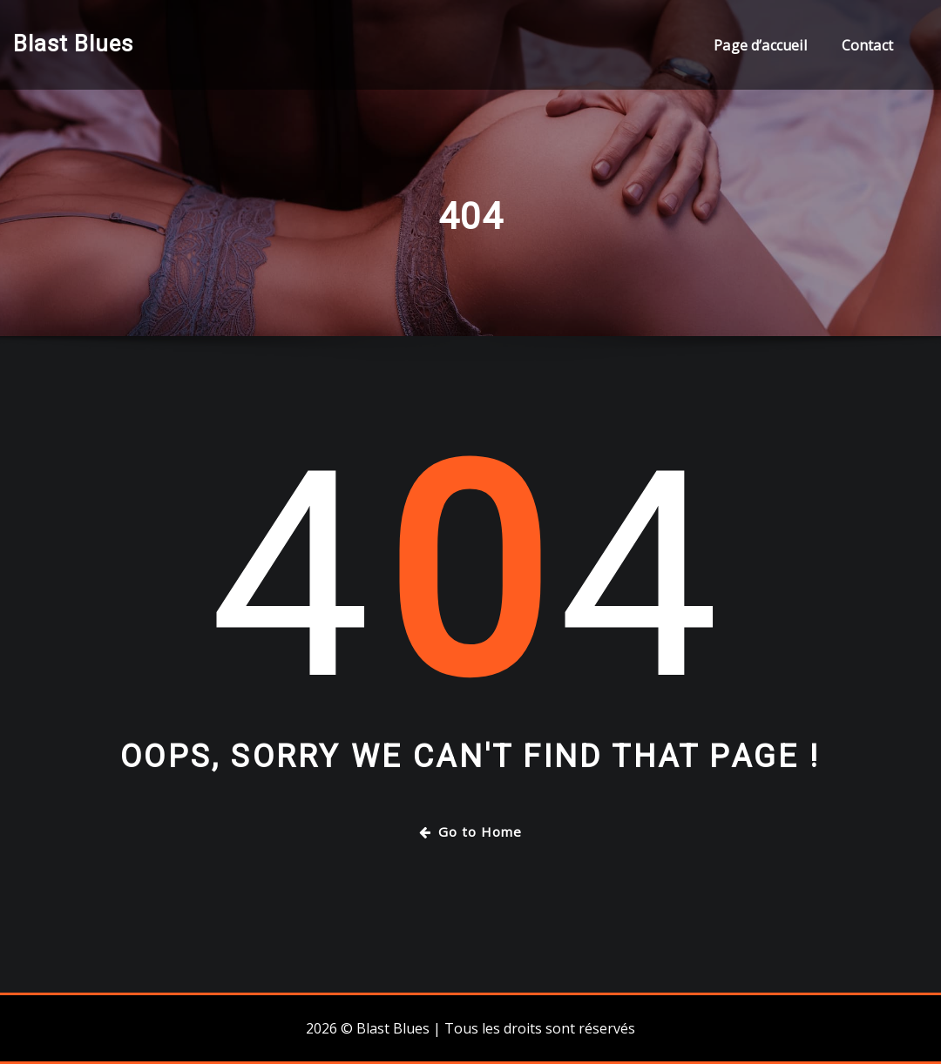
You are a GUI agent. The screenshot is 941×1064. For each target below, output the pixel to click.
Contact (867, 45)
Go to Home (470, 831)
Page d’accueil (760, 45)
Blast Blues (73, 43)
